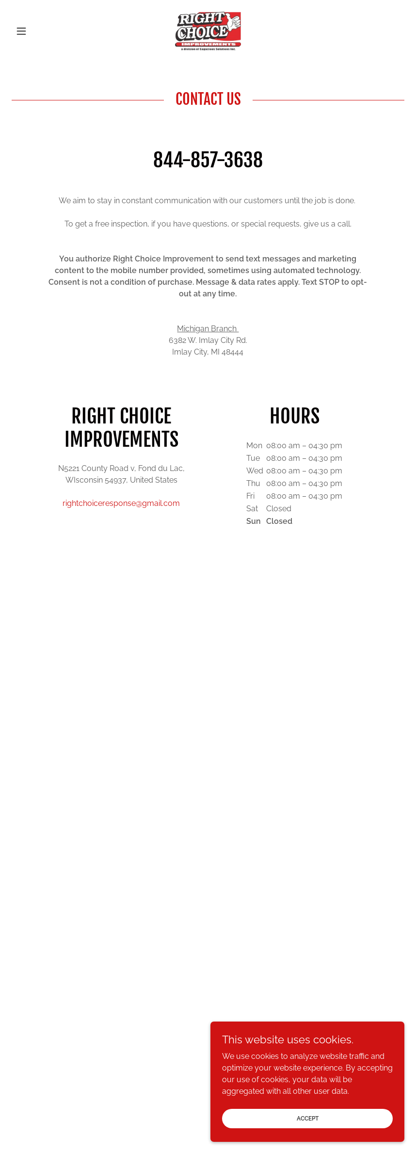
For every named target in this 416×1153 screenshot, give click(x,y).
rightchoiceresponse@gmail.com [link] (121, 503)
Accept (308, 1131)
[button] (41, 31)
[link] (208, 31)
